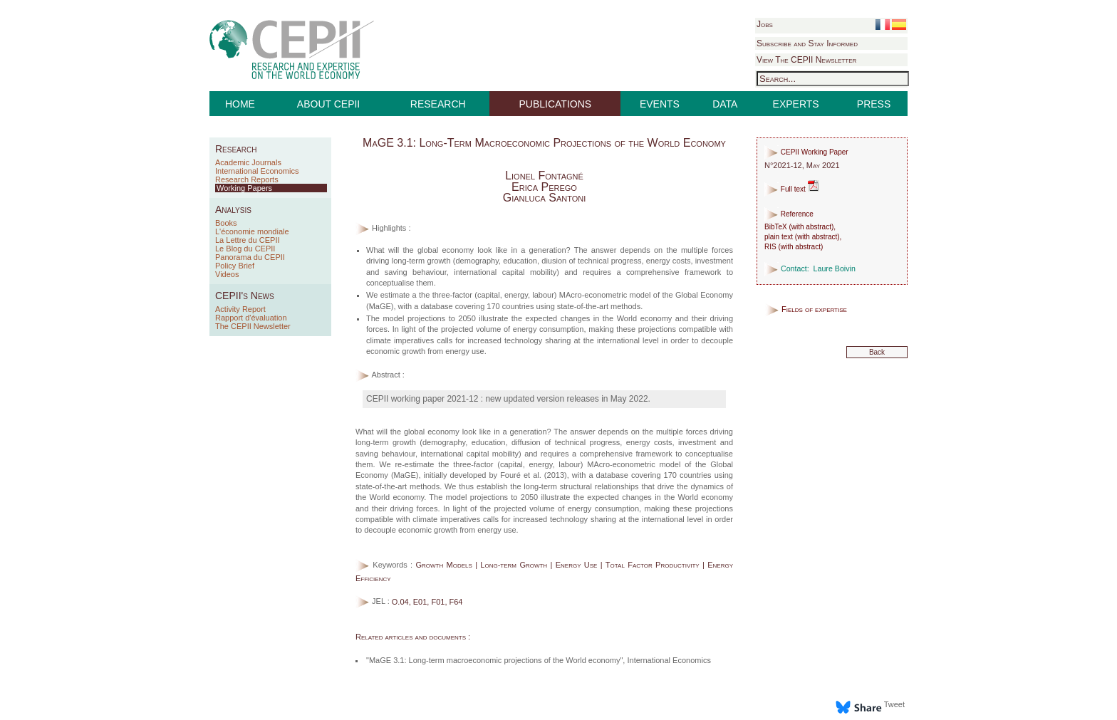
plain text (778, 237)
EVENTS (660, 104)
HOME (240, 104)
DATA (724, 104)
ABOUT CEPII (328, 104)
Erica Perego (544, 187)
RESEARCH (438, 104)
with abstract (811, 227)
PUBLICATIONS (555, 104)
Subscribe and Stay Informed (807, 43)
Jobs (765, 24)
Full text (791, 189)
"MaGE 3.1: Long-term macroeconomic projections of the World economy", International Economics (538, 660)
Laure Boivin (835, 268)
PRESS (873, 104)
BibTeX (775, 227)
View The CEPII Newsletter (806, 60)
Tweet (894, 704)
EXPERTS (796, 104)
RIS (770, 247)
